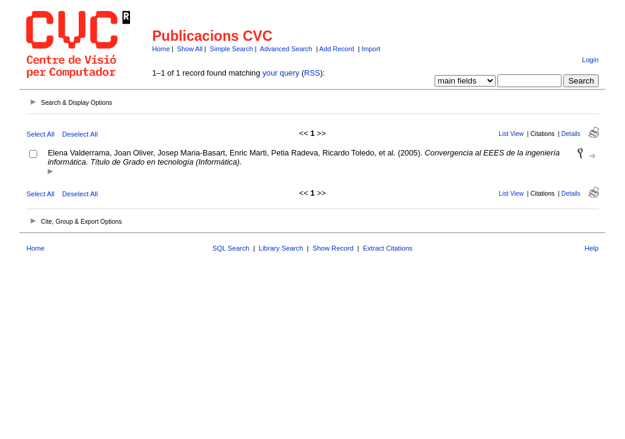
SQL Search (231, 248)
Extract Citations (388, 248)
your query (280, 72)
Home (161, 48)
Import (370, 48)
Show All (190, 48)
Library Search (281, 248)
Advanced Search (286, 48)
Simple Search (231, 48)
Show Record (332, 248)
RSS (312, 72)
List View (511, 133)
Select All (40, 134)
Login (590, 59)
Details (571, 133)
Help (592, 248)
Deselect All (80, 134)
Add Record (336, 48)
